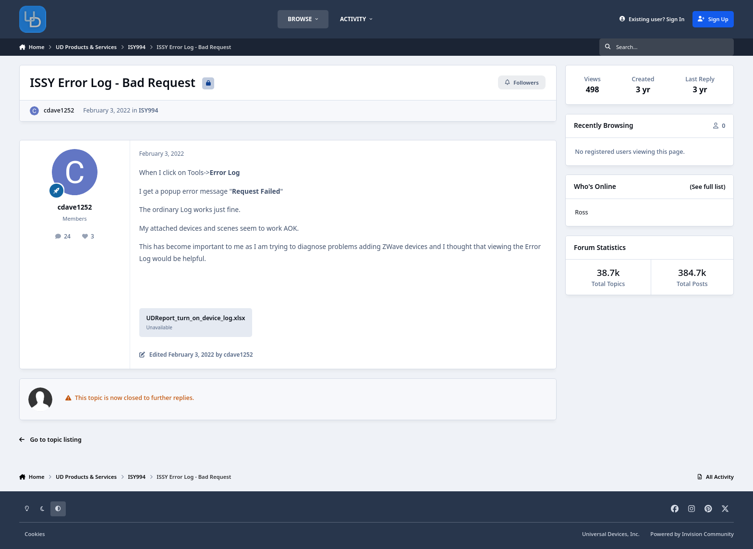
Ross (581, 212)
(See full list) (707, 187)
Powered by (692, 533)
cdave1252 (59, 110)
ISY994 (148, 110)
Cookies (34, 533)
